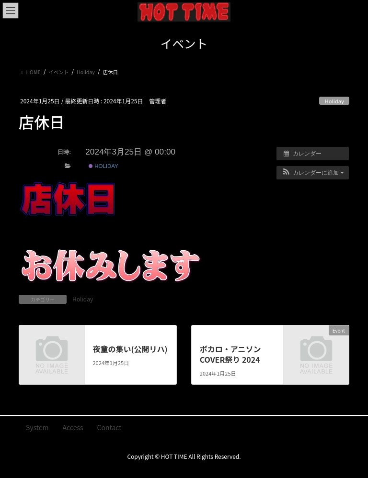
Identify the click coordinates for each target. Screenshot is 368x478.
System (37, 427)
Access (73, 427)
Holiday (334, 101)
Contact (109, 427)
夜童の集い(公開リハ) (129, 349)
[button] (312, 172)
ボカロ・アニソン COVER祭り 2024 (230, 354)
